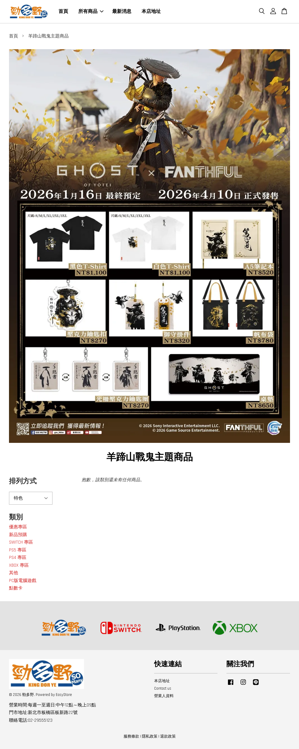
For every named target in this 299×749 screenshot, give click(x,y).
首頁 (63, 11)
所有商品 (90, 11)
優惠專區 (18, 527)
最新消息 (121, 11)
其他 (13, 573)
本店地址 (151, 11)
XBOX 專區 (19, 565)
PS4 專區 (17, 557)
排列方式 (23, 481)
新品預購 (18, 535)
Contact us (162, 688)
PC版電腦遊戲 (22, 580)
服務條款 (131, 736)
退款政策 (168, 736)
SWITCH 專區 (21, 542)
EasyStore (64, 694)
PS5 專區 (17, 550)
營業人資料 (164, 696)
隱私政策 (149, 736)
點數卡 (15, 588)
